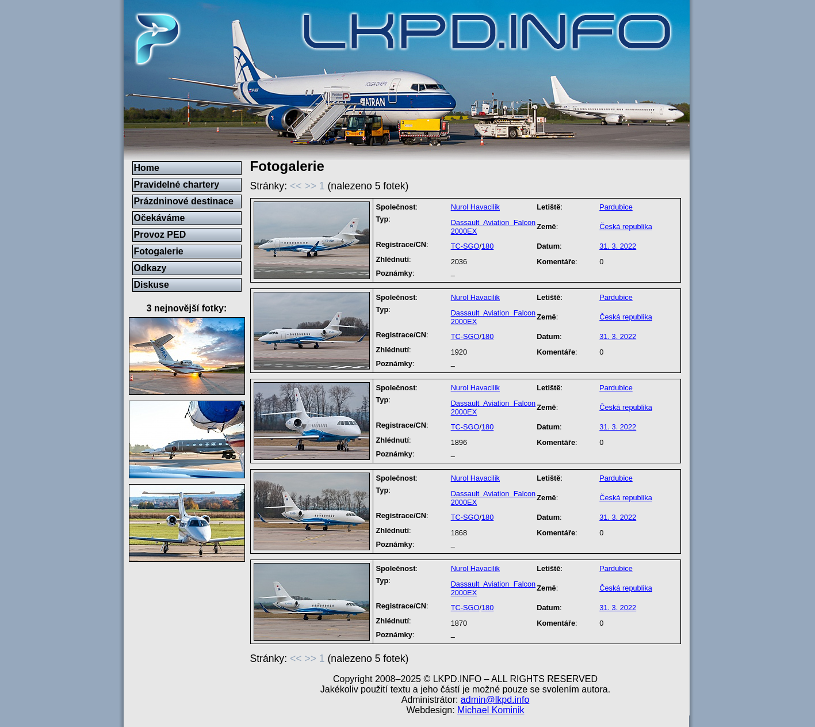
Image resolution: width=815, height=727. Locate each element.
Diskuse (151, 285)
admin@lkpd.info (495, 700)
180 (487, 246)
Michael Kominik (490, 710)
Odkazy (150, 268)
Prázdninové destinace (184, 201)
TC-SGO (465, 246)
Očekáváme (159, 218)
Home (146, 168)
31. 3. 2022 (617, 246)
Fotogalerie (158, 251)
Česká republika (625, 226)
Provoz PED (160, 234)
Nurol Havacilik (475, 207)
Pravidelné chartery (177, 184)
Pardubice (616, 207)
